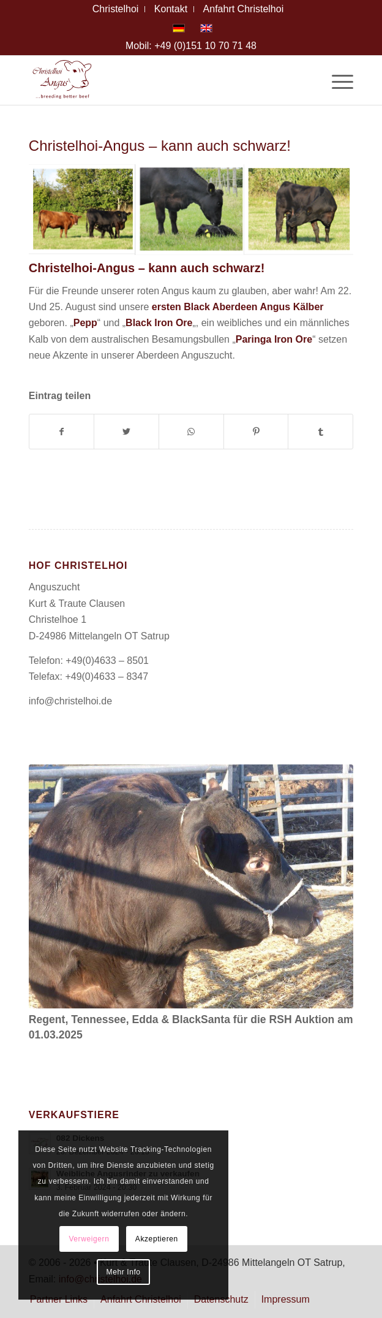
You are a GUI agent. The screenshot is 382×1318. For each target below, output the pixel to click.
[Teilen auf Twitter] (126, 431)
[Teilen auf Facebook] (61, 431)
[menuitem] (116, 9)
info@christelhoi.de (70, 701)
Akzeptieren (156, 1239)
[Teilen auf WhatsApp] (191, 431)
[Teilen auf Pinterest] (256, 431)
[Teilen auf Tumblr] (320, 431)
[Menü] (336, 80)
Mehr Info (124, 1272)
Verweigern (89, 1239)
